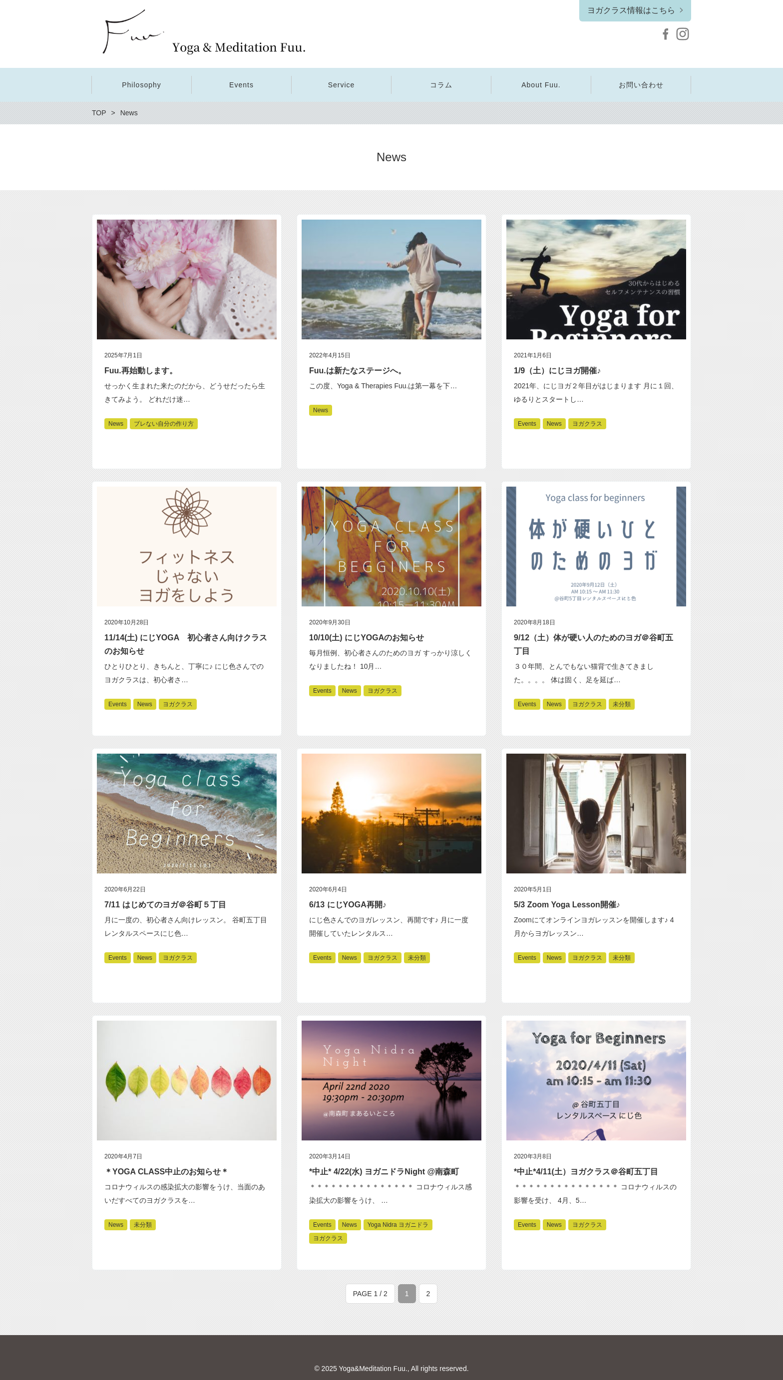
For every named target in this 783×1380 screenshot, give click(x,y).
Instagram (682, 33)
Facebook (665, 33)
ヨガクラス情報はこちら (631, 10)
